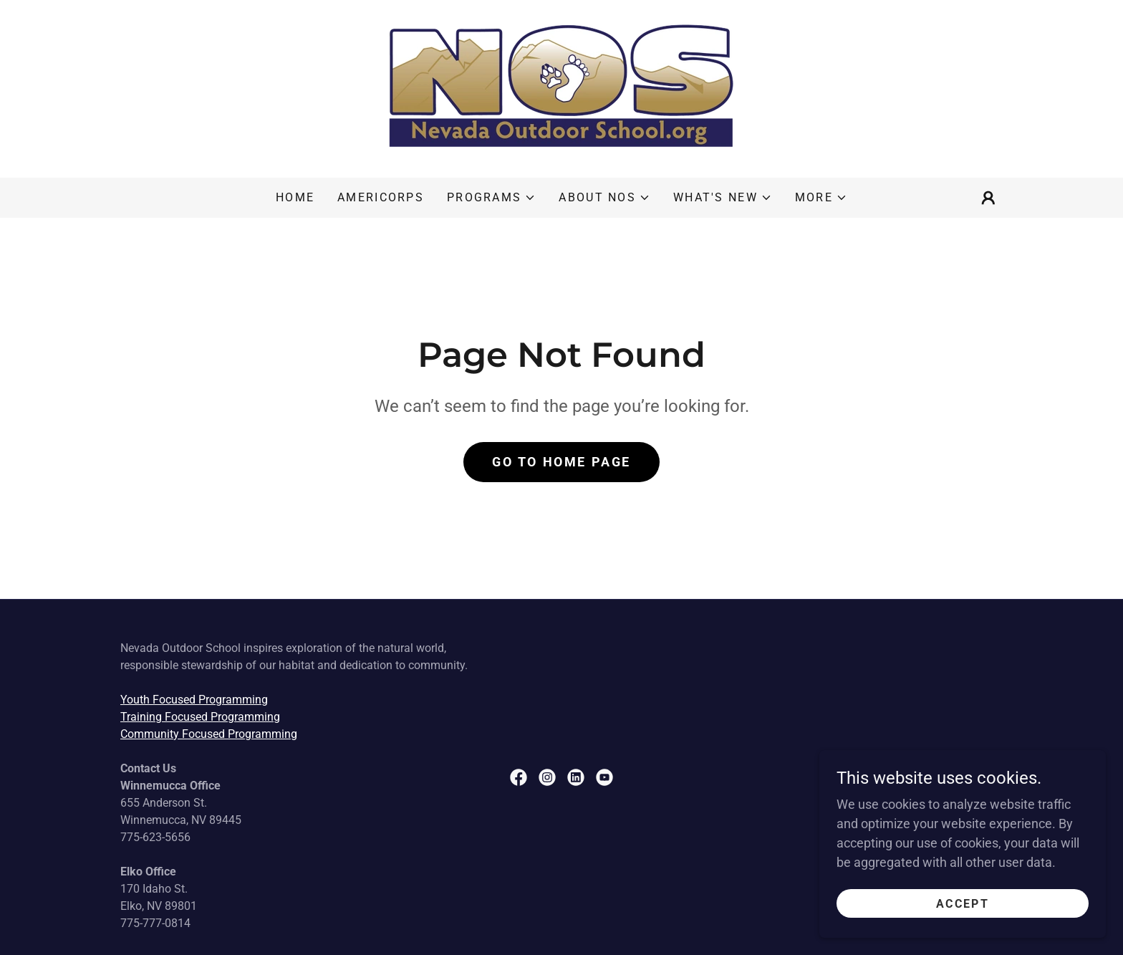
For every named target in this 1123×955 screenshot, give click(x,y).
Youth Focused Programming (194, 699)
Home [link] (295, 197)
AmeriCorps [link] (380, 197)
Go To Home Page (561, 461)
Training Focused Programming (200, 717)
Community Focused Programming (208, 734)
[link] (561, 87)
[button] (491, 197)
